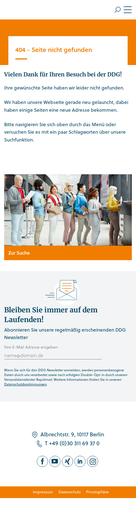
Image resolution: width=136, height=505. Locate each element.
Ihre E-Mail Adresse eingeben (31, 347)
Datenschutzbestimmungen (25, 384)
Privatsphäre (97, 492)
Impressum (43, 492)
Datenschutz (70, 492)
